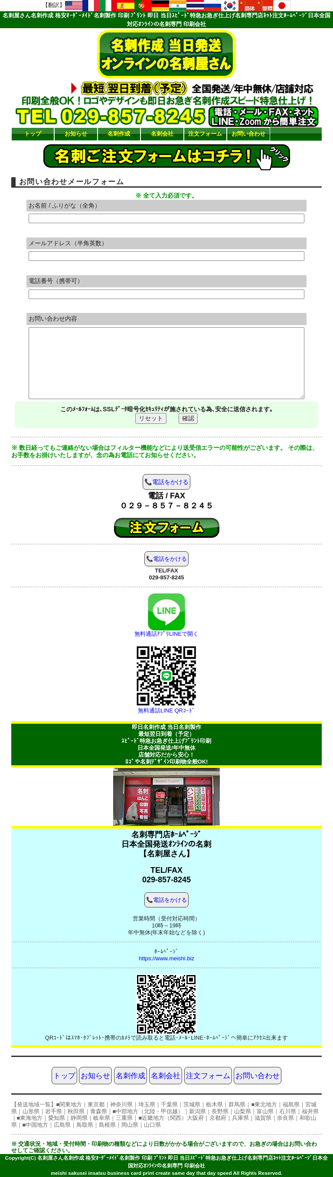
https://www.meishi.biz (166, 958)
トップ (32, 133)
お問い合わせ (248, 133)
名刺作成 (119, 133)
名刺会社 (162, 133)
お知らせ (76, 133)
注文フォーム (205, 133)
